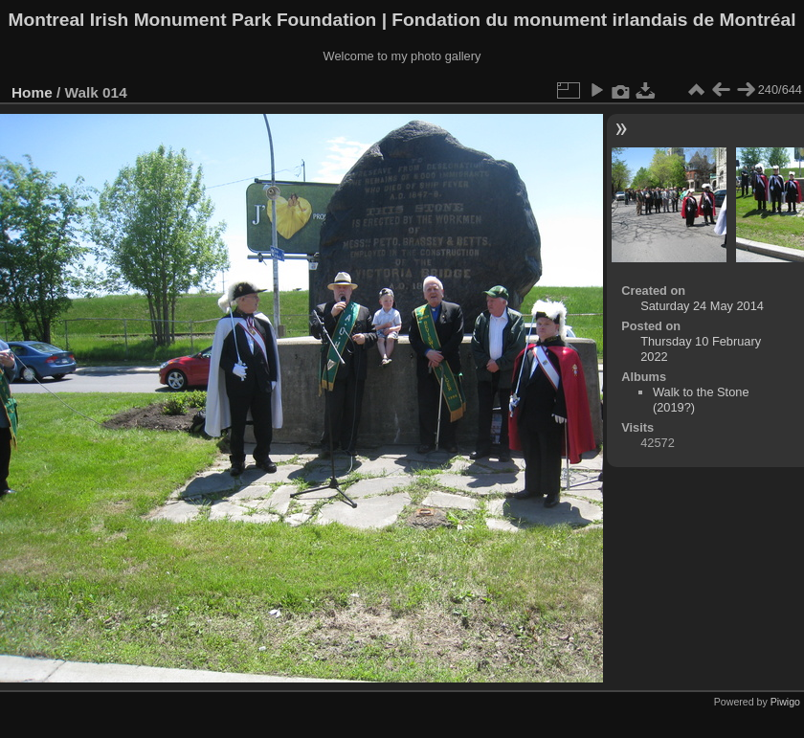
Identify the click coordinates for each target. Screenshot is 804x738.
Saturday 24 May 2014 (702, 306)
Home (32, 92)
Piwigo (785, 701)
